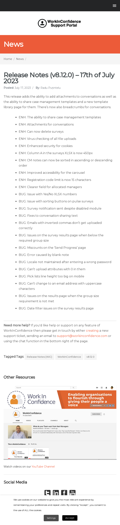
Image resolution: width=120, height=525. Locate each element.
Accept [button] (69, 517)
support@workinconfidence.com (82, 336)
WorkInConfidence (69, 356)
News (20, 59)
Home (8, 59)
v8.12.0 (90, 356)
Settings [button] (51, 518)
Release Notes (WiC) (39, 356)
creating (92, 330)
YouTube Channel (43, 466)
